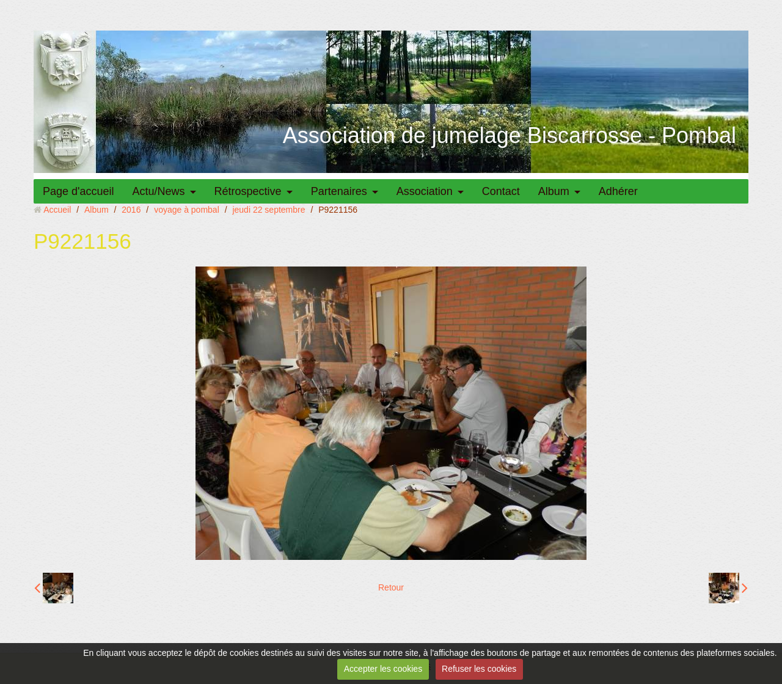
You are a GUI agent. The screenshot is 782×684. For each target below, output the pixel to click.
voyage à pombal (186, 210)
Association (424, 191)
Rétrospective (248, 191)
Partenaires (339, 191)
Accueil (57, 210)
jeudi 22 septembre (268, 210)
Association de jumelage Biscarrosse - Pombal (509, 135)
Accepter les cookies (383, 669)
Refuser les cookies (479, 669)
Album (553, 191)
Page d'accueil (78, 191)
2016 (131, 210)
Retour (391, 587)
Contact (501, 191)
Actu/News (159, 191)
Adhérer (618, 191)
